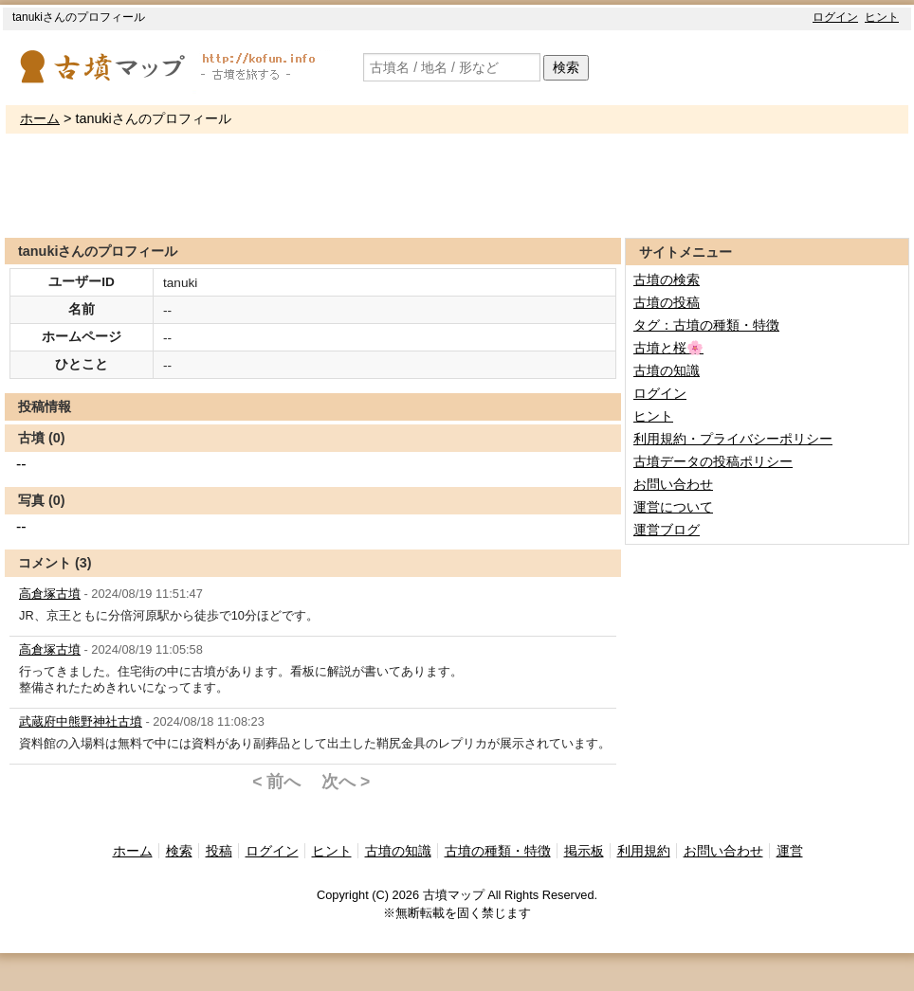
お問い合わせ (673, 484)
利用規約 (643, 850)
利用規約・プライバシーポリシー (732, 438)
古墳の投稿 (666, 302)
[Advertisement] (457, 185)
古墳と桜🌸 (668, 347)
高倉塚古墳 (50, 593)
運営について (673, 506)
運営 (790, 850)
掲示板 (584, 850)
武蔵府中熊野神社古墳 (80, 721)
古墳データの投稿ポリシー (713, 461)
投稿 (219, 850)
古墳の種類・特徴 (498, 850)
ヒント (882, 17)
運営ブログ (666, 529)
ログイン (835, 17)
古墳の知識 (666, 370)
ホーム (40, 118)
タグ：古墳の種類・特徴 (706, 325)
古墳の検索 (666, 279)
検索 (566, 67)
